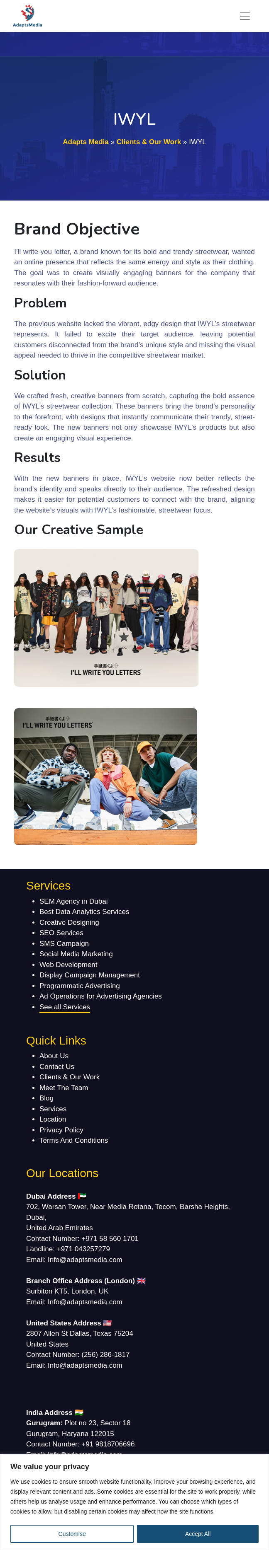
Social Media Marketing (76, 954)
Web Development (68, 965)
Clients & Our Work (149, 142)
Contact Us (56, 1067)
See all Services (64, 1007)
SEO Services (61, 933)
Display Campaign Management (89, 975)
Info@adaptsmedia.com (85, 1260)
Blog (46, 1098)
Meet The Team (63, 1088)
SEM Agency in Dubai (73, 901)
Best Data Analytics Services (84, 912)
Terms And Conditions (73, 1140)
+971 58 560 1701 (110, 1239)
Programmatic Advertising (79, 986)
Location (52, 1119)
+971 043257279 (83, 1249)
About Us (53, 1056)
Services (52, 1109)
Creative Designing (69, 922)
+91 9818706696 (107, 1444)
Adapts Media (86, 142)
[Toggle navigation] (245, 16)
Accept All (197, 1534)
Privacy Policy (61, 1130)
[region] (134, 1502)
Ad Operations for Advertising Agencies (100, 996)
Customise (72, 1534)
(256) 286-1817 (105, 1355)
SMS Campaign (64, 944)
